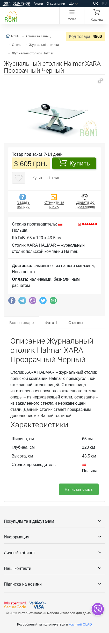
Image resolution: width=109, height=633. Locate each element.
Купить (74, 163)
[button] (100, 81)
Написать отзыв (79, 489)
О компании (56, 3)
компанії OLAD (80, 624)
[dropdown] (97, 609)
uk (95, 3)
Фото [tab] (51, 322)
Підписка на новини (23, 584)
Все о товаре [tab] (21, 322)
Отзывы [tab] (75, 322)
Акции (38, 3)
